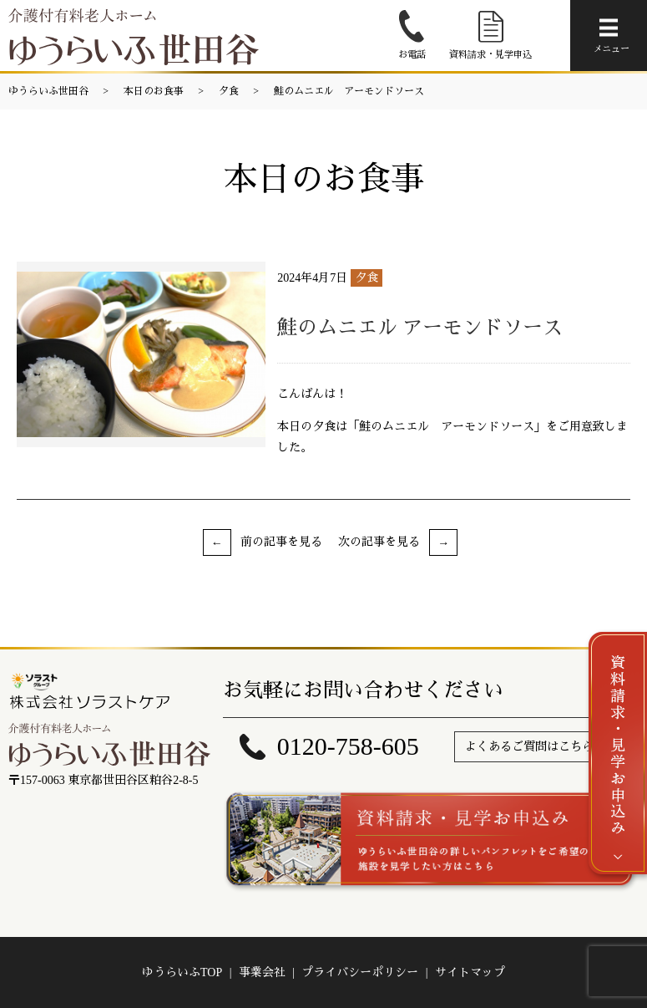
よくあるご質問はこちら (529, 747)
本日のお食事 (154, 91)
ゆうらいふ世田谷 (48, 91)
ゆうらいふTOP (182, 972)
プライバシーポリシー (359, 972)
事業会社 (262, 972)
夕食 (229, 91)
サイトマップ (470, 972)
